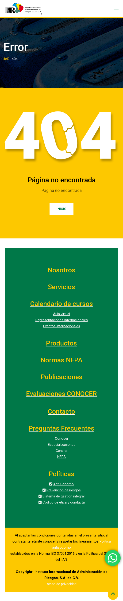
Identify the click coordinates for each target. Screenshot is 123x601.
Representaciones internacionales (61, 320)
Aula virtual (61, 314)
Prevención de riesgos (63, 490)
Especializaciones (61, 445)
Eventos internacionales (61, 326)
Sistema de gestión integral (63, 496)
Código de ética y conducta (63, 502)
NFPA (61, 457)
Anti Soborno (63, 484)
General (61, 451)
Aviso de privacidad (62, 584)
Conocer (61, 438)
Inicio (61, 209)
